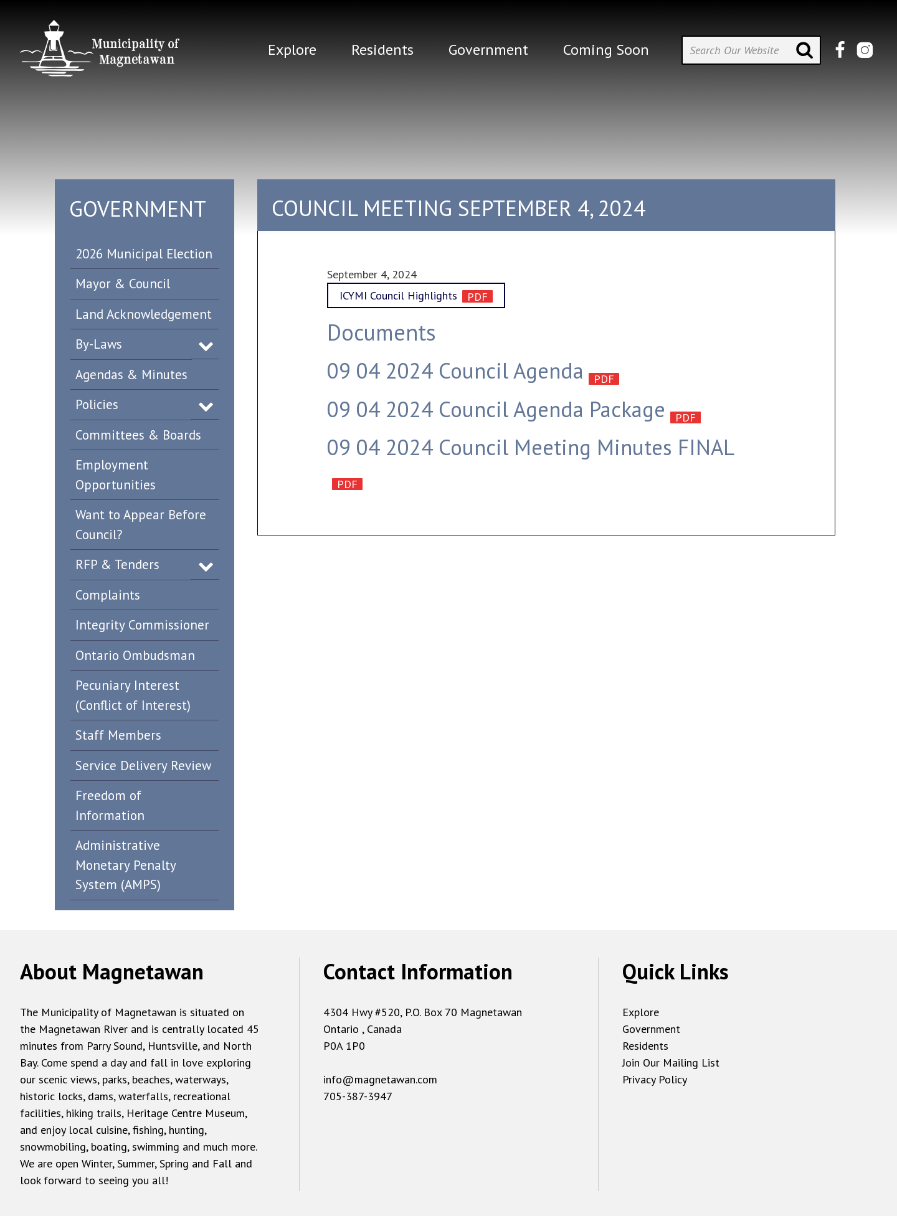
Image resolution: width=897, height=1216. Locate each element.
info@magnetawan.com (380, 1079)
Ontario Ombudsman (135, 655)
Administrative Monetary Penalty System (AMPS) (125, 865)
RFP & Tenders (117, 564)
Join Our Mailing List (670, 1062)
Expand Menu (206, 345)
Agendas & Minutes (131, 374)
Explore (640, 1012)
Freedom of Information (110, 805)
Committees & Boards (138, 435)
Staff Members (118, 735)
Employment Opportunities (115, 474)
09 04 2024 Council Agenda (455, 370)
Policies (96, 404)
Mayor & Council (122, 283)
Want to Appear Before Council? (140, 524)
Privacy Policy (654, 1079)
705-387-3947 (357, 1096)
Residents (645, 1046)
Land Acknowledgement (143, 314)
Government (651, 1029)
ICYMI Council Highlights (398, 295)
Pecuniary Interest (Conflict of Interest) (133, 695)
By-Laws (98, 344)
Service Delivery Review (143, 765)
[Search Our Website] (751, 50)
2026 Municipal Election (143, 253)
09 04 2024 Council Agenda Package (496, 409)
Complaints (107, 595)
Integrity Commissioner (142, 624)
